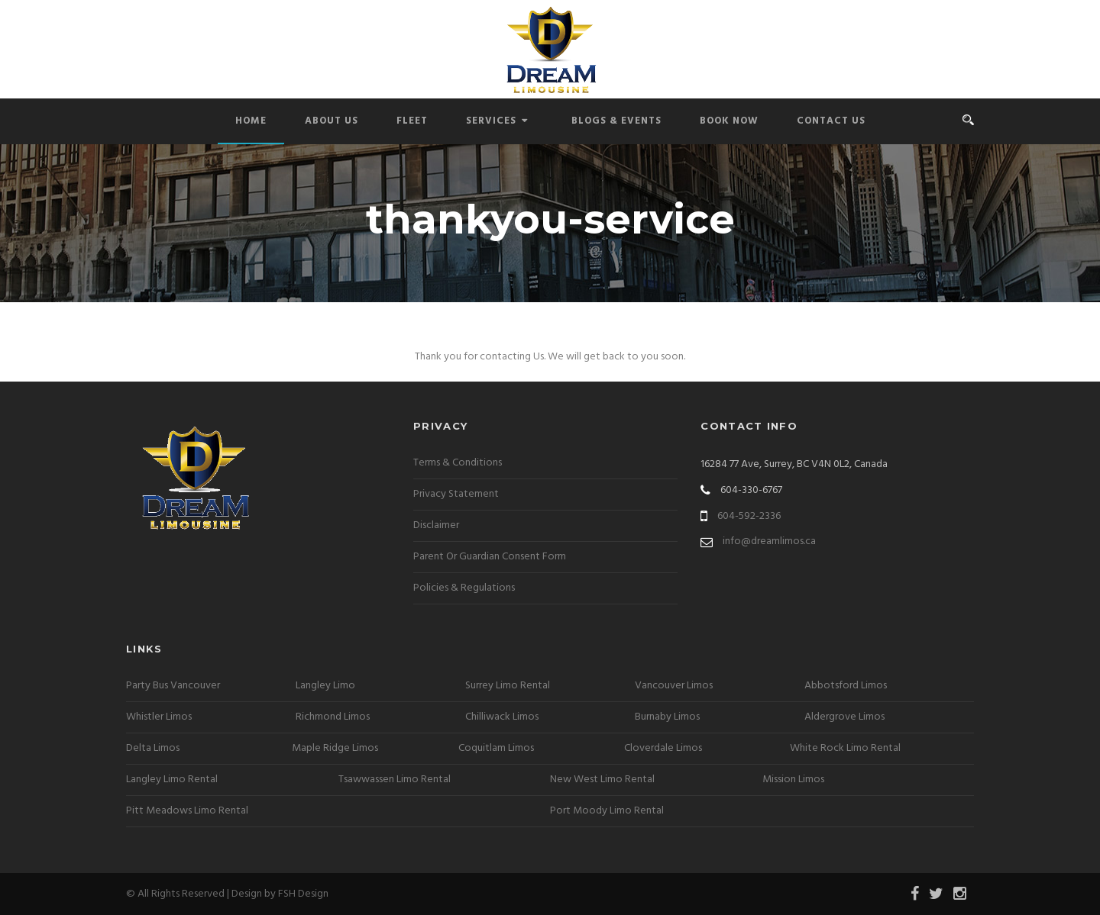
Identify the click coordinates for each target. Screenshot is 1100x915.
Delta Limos (153, 748)
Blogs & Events (616, 121)
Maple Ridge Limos (335, 748)
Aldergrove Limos (844, 717)
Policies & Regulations (464, 588)
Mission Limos (793, 779)
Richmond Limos (333, 717)
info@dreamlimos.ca (769, 541)
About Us (331, 121)
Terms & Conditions (457, 463)
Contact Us (831, 121)
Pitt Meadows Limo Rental (187, 811)
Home (251, 121)
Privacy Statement (456, 494)
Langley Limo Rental (172, 779)
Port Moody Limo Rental (607, 811)
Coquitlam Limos (496, 748)
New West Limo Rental (602, 779)
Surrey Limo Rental (507, 685)
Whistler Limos (159, 717)
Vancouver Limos (674, 685)
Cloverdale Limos (663, 748)
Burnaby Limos (667, 717)
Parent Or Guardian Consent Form (489, 556)
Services (497, 121)
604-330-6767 (751, 490)
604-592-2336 (749, 516)
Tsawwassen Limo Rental (394, 779)
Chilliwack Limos (502, 717)
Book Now (729, 121)
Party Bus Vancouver (173, 685)
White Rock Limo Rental (845, 748)
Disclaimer (436, 525)
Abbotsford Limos (845, 685)
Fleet (412, 121)
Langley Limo (325, 685)
